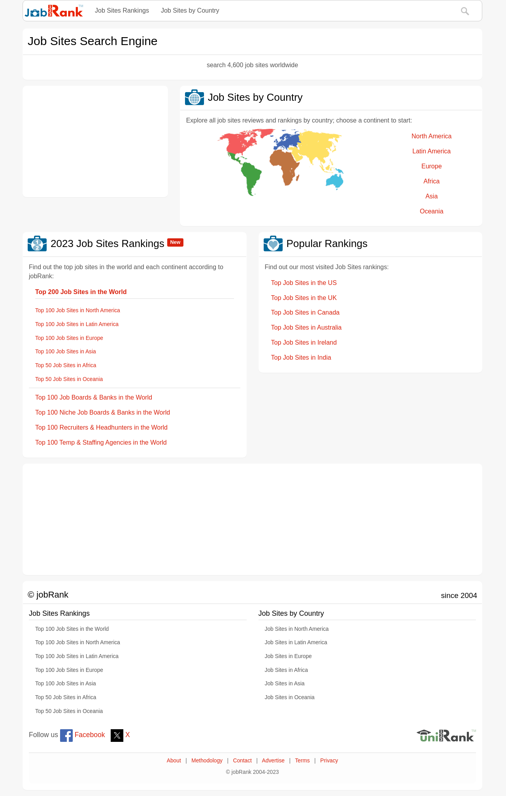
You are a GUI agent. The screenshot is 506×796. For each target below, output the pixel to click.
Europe (431, 166)
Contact (242, 761)
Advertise (273, 761)
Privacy (329, 761)
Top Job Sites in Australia (306, 327)
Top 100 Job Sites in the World (72, 629)
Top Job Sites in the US (304, 282)
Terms (302, 761)
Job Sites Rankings (122, 10)
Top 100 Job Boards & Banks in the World (93, 397)
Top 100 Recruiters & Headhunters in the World (101, 427)
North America (431, 136)
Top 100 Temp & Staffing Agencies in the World (101, 442)
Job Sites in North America (297, 629)
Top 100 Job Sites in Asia (65, 352)
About (174, 761)
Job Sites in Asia (285, 684)
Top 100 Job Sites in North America (77, 310)
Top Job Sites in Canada (305, 312)
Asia (431, 196)
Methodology (207, 761)
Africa (431, 181)
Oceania (432, 211)
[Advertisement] (95, 141)
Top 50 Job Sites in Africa (65, 365)
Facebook (82, 735)
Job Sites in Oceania (290, 697)
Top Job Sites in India (301, 357)
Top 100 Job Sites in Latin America (77, 324)
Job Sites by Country (190, 10)
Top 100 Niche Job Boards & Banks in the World (102, 412)
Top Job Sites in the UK (304, 297)
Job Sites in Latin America (296, 642)
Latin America (431, 151)
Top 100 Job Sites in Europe (69, 338)
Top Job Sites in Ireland (304, 342)
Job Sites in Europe (288, 656)
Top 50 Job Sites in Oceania (69, 379)
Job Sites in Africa (286, 670)
